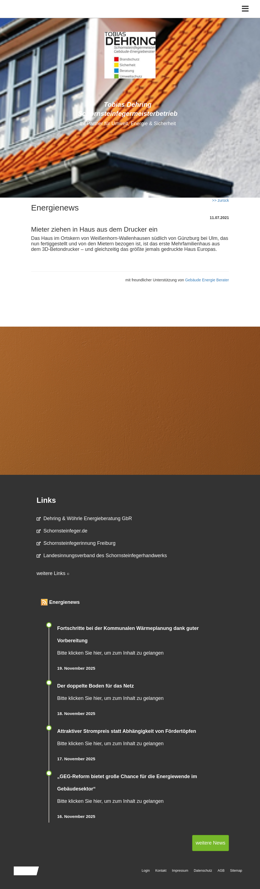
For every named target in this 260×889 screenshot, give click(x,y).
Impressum (180, 871)
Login (146, 871)
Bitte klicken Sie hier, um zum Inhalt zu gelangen (110, 653)
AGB (221, 871)
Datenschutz (203, 871)
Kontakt (161, 871)
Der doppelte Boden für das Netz (95, 686)
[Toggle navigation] (245, 9)
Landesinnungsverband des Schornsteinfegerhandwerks (102, 555)
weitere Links (53, 573)
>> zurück (220, 200)
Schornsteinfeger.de (62, 531)
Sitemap (236, 871)
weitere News (210, 843)
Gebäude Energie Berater (207, 280)
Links (46, 500)
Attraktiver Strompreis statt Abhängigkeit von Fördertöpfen (126, 731)
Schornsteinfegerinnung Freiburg (76, 543)
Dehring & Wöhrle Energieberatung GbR (84, 518)
